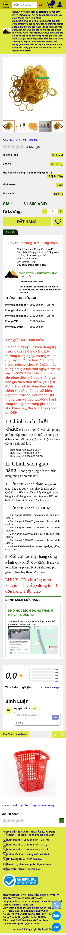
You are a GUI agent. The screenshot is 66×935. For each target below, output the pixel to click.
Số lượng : (12, 211)
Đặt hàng (27, 222)
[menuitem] (9, 126)
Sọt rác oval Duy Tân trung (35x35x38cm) (28, 807)
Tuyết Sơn (47, 930)
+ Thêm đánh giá (50, 687)
